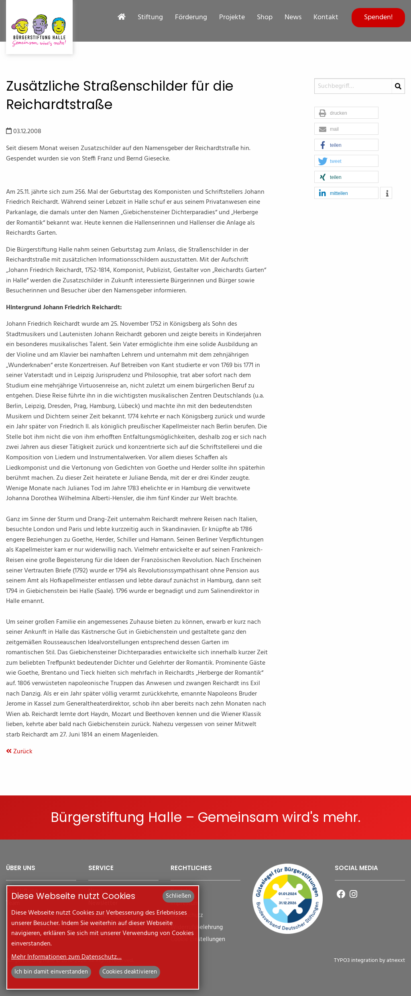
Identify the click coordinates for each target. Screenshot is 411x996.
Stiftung (150, 17)
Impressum (185, 904)
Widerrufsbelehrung (197, 928)
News (293, 17)
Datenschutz (187, 916)
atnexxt (396, 960)
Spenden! (378, 17)
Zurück (19, 751)
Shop (265, 17)
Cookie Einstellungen (198, 940)
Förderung (191, 17)
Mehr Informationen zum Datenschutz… (66, 957)
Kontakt (325, 17)
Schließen (178, 896)
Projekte (232, 17)
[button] (346, 113)
